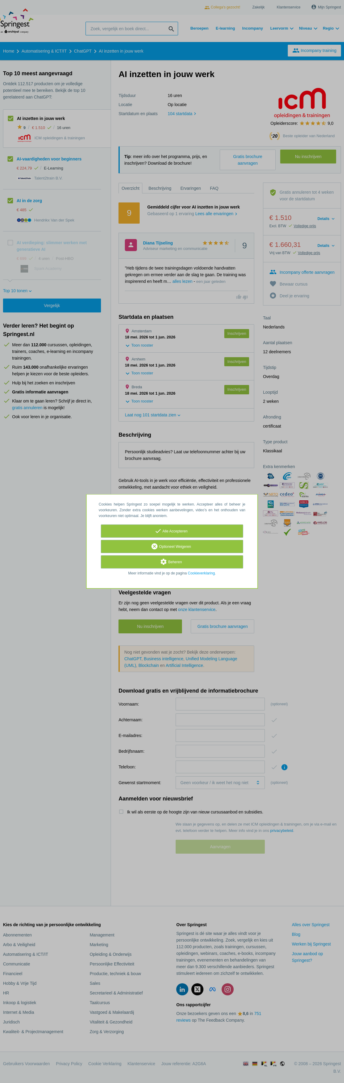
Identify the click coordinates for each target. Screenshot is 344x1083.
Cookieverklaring (201, 573)
